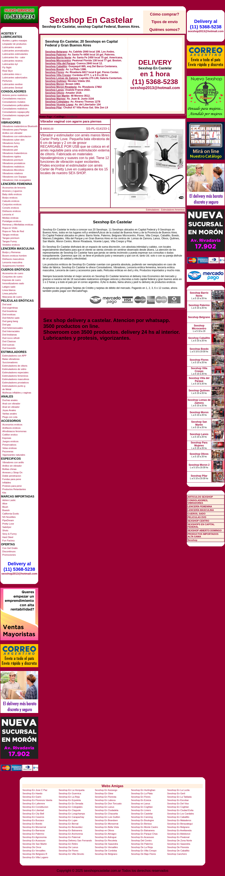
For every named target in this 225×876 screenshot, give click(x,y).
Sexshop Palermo (55, 54)
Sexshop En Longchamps (72, 813)
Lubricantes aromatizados (15, 50)
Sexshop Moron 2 (198, 464)
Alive (4, 503)
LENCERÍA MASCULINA (201, 510)
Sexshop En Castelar (91, 20)
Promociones (9, 555)
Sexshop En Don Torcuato (108, 803)
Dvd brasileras (9, 311)
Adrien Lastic (9, 500)
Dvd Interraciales (11, 331)
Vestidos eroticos (11, 244)
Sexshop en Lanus (140, 803)
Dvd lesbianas (9, 334)
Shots (5, 530)
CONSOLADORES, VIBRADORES (198, 501)
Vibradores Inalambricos (14, 153)
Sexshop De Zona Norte (179, 840)
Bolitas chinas (9, 469)
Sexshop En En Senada (71, 803)
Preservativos (9, 444)
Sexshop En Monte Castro (144, 827)
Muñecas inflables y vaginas (16, 392)
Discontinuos (9, 551)
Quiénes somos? (164, 30)
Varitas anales (9, 413)
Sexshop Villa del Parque (60, 63)
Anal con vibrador (11, 403)
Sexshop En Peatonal (178, 837)
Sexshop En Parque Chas (144, 834)
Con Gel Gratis (10, 548)
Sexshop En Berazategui (180, 823)
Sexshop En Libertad (33, 810)
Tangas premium (10, 238)
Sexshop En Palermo (33, 834)
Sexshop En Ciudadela (106, 810)
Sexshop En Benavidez (70, 827)
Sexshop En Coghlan (142, 807)
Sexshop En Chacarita (106, 813)
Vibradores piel (10, 150)
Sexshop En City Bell (33, 813)
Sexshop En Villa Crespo (143, 850)
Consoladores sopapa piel (15, 115)
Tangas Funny (9, 241)
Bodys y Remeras (11, 252)
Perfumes (7, 81)
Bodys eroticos (9, 197)
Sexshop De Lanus (68, 847)
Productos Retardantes (14, 489)
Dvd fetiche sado (11, 318)
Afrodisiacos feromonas (14, 431)
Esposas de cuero (11, 280)
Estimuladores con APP (14, 355)
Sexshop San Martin (57, 95)
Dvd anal (6, 304)
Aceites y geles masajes (14, 40)
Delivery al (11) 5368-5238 (19, 566)
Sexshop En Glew (104, 793)
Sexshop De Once (31, 847)
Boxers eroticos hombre (14, 255)
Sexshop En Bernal (68, 823)
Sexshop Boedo (54, 69)
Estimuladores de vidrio (14, 369)
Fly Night (6, 67)
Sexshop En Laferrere (33, 803)
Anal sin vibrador (11, 407)
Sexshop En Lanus (104, 807)
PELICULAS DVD (197, 517)
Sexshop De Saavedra (106, 844)
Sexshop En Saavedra (178, 844)
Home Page (45, 116)
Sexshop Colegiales (57, 101)
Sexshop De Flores (68, 850)
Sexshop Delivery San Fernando (75, 840)
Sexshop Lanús (54, 89)
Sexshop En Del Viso (178, 803)
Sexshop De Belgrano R (34, 854)
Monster (6, 118)
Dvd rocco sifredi (11, 338)
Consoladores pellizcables (15, 105)
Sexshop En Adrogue (105, 837)
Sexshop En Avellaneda (179, 830)
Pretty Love (8, 523)
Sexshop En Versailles (106, 847)
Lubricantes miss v (11, 74)
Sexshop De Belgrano (106, 854)
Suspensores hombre (13, 265)
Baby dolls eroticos (12, 194)
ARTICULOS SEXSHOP (200, 497)
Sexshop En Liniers (141, 810)
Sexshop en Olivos (104, 830)
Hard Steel (7, 537)
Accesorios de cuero (12, 273)
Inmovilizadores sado (13, 283)
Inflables (6, 482)
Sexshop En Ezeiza (141, 800)
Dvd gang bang (10, 321)
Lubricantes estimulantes (15, 54)
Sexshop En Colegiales (70, 807)
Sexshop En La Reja (69, 797)
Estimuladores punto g (13, 386)
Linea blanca (8, 290)
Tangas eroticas (10, 234)
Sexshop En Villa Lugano (35, 857)
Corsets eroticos (10, 208)
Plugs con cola (9, 417)
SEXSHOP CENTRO (198, 521)
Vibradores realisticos (13, 166)
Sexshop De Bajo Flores (143, 854)
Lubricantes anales (12, 47)
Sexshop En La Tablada (179, 797)
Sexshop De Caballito (178, 850)
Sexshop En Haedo (32, 793)
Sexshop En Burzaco (33, 820)
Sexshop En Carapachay (71, 817)
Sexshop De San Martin (34, 844)
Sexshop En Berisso (141, 823)
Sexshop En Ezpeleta (70, 800)
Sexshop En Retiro (68, 844)
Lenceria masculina (12, 262)
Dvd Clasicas (9, 341)
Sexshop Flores (54, 72)
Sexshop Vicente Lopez (59, 104)
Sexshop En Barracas (33, 830)
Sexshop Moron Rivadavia (60, 86)
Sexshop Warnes (55, 98)
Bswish (6, 510)
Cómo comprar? (164, 14)
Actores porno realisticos (14, 95)
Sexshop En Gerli (176, 793)
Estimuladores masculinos (15, 379)
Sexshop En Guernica (70, 793)
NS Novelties (9, 517)
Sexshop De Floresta (178, 847)
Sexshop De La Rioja (142, 847)
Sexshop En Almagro (105, 834)
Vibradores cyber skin (13, 139)
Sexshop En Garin (31, 797)
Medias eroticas (10, 218)
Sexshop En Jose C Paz (34, 790)
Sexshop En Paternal (69, 837)
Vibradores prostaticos (13, 163)
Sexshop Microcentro (58, 60)
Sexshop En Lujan (68, 820)
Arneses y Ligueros (12, 191)
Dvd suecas (8, 344)
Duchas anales (10, 400)
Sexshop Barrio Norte (58, 57)
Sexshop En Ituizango (106, 790)
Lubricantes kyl (10, 64)
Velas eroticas (9, 448)
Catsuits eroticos (10, 201)
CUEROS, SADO (196, 513)
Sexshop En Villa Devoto (71, 854)
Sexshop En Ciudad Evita (180, 810)
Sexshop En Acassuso (142, 837)
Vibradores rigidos (11, 156)
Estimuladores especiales (15, 372)
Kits (4, 492)
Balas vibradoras (11, 359)
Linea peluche (9, 293)
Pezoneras (7, 451)
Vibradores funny (11, 143)
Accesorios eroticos (12, 424)
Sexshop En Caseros (33, 817)
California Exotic (10, 513)
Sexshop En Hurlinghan (143, 790)
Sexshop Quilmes (55, 81)
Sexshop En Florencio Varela (37, 800)
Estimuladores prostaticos (15, 382)
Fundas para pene (11, 479)
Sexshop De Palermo (142, 844)
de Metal (6, 389)
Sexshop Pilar (53, 107)
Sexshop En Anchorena (71, 834)
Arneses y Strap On (12, 472)
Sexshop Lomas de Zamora (61, 78)
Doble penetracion (11, 476)
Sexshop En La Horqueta (71, 790)
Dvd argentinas (10, 307)
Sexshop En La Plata (142, 793)
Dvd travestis (9, 348)
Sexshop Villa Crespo (58, 75)
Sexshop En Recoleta (106, 840)
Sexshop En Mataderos (179, 820)
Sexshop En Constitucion (35, 807)
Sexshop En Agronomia (34, 837)
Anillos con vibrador (12, 133)
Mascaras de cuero (12, 297)
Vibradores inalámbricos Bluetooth (19, 126)
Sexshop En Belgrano (178, 827)
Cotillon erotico (10, 434)
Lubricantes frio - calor (13, 57)
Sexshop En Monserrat (106, 823)
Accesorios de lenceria (14, 187)
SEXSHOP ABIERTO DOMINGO (205, 530)
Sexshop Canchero (177, 854)
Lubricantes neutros (12, 60)
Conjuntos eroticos (11, 204)
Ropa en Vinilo (9, 228)
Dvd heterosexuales (12, 328)
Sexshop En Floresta (105, 797)
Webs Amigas (112, 786)
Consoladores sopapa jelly (15, 112)
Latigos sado (8, 286)
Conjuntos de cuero (12, 276)
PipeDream (8, 520)
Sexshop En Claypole (70, 810)
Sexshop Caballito (56, 66)
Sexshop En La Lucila (178, 790)
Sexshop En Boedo (32, 823)
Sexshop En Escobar (178, 800)
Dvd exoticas (9, 314)
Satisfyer (6, 527)
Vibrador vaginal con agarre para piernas (71, 121)
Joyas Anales (9, 410)
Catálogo (59, 116)
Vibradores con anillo (13, 462)
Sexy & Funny (9, 534)
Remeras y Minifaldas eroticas (17, 224)
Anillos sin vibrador (12, 465)
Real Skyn (7, 71)
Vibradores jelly (10, 146)
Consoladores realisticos (14, 108)
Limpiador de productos (14, 44)
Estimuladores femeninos (15, 376)
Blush (5, 507)
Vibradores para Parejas (14, 129)
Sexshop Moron (54, 84)
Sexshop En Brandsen (106, 820)
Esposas (6, 438)
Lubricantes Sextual (12, 87)
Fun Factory (8, 540)
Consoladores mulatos (13, 102)
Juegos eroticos (10, 441)
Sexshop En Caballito (178, 817)
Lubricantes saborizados (14, 77)
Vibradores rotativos (12, 173)
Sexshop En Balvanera (70, 830)
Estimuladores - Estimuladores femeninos (165, 210)
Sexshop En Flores (140, 797)
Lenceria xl (7, 214)
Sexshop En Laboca (105, 800)
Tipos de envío (164, 22)
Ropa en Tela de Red (13, 231)
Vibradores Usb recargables (16, 180)
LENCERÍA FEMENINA (200, 506)
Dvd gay (6, 324)
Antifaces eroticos (11, 428)
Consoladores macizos (14, 98)
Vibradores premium (12, 160)
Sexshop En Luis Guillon (107, 817)
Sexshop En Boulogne (142, 820)
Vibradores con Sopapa (14, 176)
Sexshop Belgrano (56, 51)
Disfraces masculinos (13, 259)
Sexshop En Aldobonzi (178, 834)
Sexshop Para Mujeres (199, 444)
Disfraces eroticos (11, 211)
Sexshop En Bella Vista (107, 827)
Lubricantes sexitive (12, 84)
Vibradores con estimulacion (16, 136)
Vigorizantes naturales (13, 455)
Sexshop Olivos (54, 92)
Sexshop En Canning (142, 817)
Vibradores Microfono (13, 170)
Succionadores (10, 362)
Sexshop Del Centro (141, 840)
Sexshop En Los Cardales (180, 813)
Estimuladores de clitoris (14, 365)
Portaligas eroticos (11, 221)
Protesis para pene (12, 486)
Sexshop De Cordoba (106, 850)
